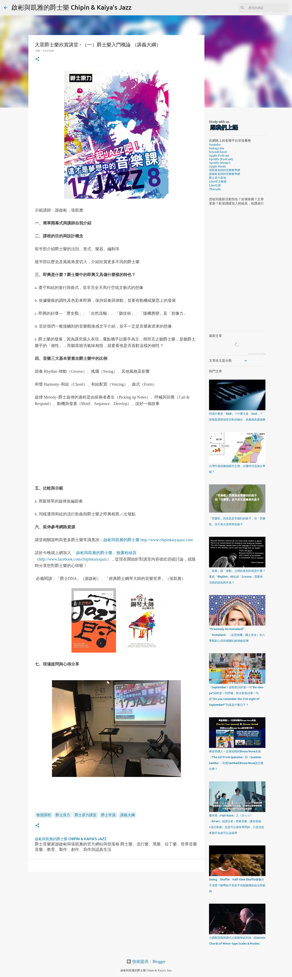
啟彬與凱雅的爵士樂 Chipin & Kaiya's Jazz (71, 7)
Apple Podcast (219, 155)
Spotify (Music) (219, 163)
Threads (215, 189)
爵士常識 (108, 815)
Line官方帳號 (218, 181)
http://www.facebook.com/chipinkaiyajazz (73, 559)
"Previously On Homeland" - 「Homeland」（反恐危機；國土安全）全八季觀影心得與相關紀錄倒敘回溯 (237, 634)
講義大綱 (127, 815)
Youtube (215, 144)
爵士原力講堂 (85, 815)
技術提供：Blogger (145, 961)
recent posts (256, 354)
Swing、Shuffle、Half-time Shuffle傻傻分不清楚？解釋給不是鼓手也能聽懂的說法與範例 (237, 885)
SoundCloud (218, 152)
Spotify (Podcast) (221, 159)
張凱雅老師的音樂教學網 (224, 170)
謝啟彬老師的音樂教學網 (224, 174)
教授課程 (43, 815)
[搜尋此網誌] (267, 7)
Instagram (216, 148)
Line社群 (215, 185)
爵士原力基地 (217, 178)
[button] (37, 59)
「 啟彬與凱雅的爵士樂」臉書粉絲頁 (104, 552)
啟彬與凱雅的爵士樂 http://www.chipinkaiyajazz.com (148, 540)
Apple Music (217, 166)
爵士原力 (63, 815)
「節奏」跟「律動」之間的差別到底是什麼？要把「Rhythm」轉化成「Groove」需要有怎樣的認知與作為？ (237, 576)
